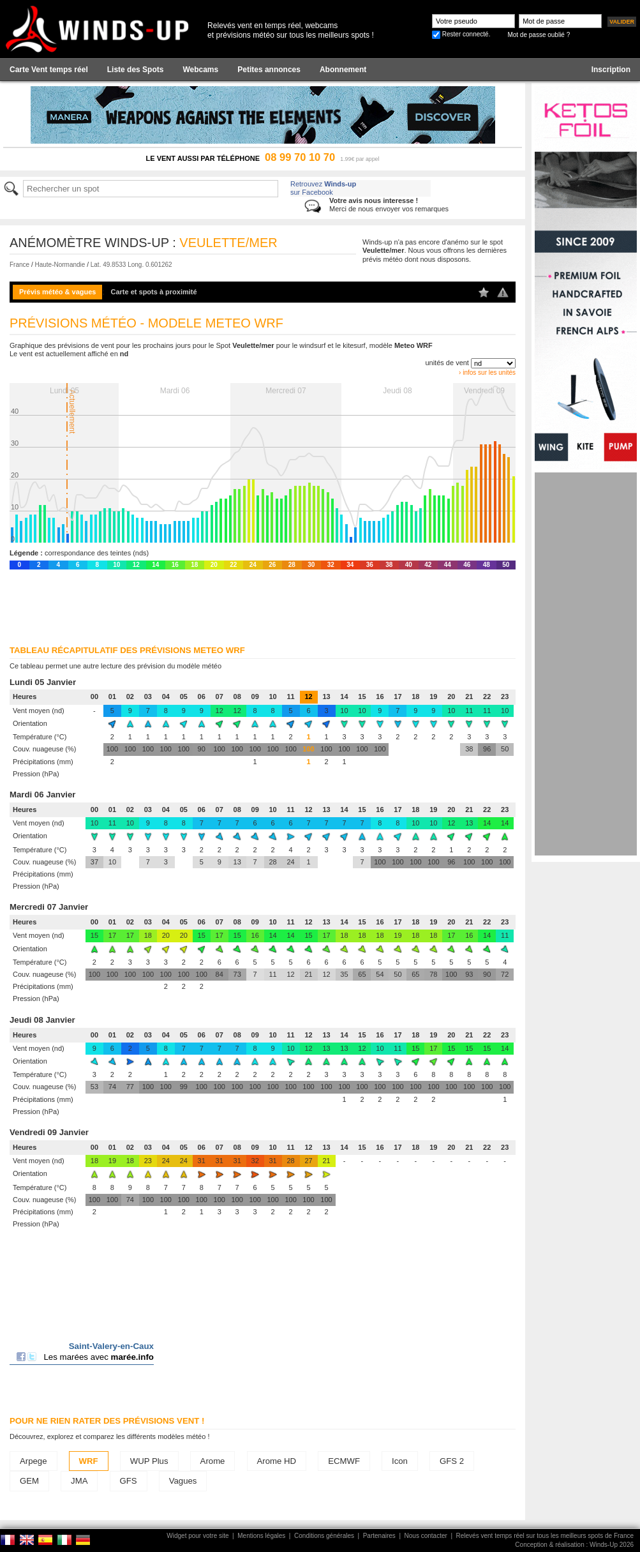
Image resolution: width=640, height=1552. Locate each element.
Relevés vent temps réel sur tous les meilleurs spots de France (545, 1535)
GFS (128, 1481)
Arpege (33, 1461)
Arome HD (277, 1461)
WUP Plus (149, 1461)
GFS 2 (452, 1461)
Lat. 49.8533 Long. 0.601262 (131, 264)
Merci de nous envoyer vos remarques (389, 205)
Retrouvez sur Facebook (323, 188)
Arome (212, 1461)
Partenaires (379, 1535)
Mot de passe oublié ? (538, 34)
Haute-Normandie (59, 264)
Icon (400, 1461)
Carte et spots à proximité (154, 292)
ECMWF (344, 1461)
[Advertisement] (586, 663)
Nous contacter (426, 1535)
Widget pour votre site (197, 1535)
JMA (79, 1481)
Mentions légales (261, 1535)
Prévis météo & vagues (57, 292)
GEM (29, 1481)
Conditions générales (324, 1535)
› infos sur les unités (487, 372)
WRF (88, 1461)
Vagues (183, 1481)
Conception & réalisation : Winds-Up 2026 (574, 1544)
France (19, 264)
